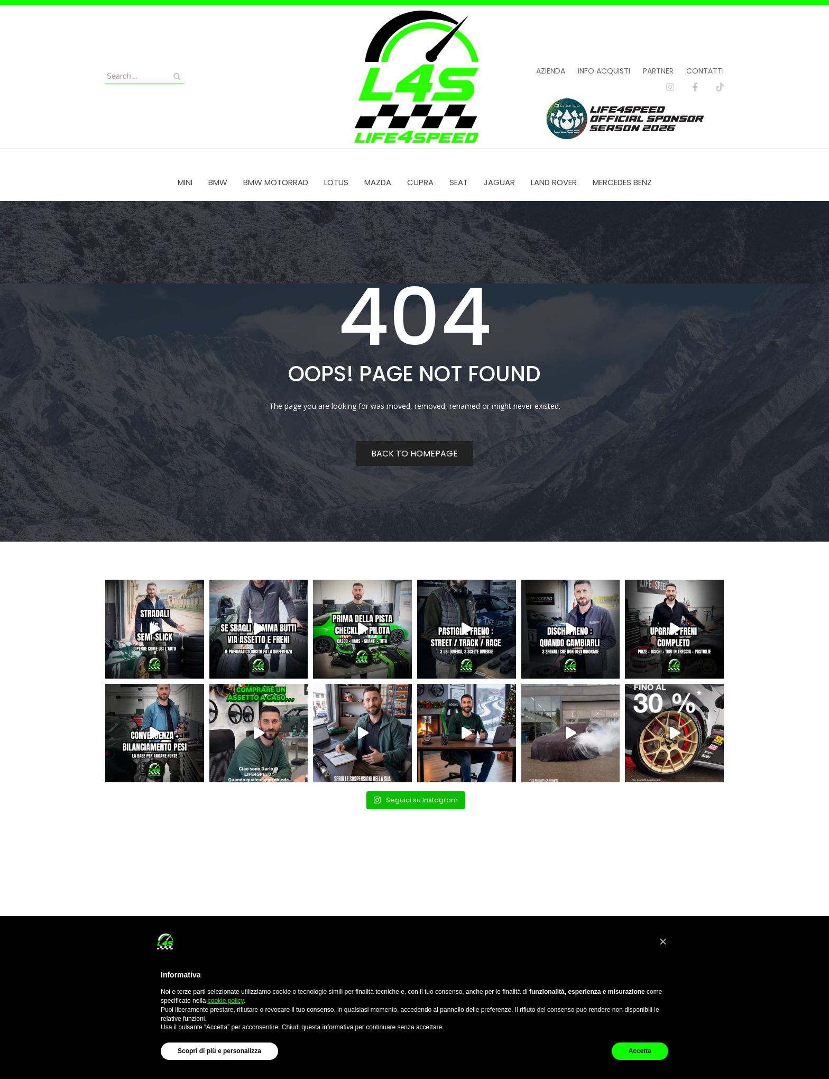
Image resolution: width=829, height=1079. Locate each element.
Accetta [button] (640, 1051)
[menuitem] (185, 182)
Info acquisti (604, 71)
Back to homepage (414, 453)
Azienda (550, 71)
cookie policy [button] (226, 1000)
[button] (663, 941)
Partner (658, 71)
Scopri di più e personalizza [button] (219, 1051)
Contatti (705, 71)
